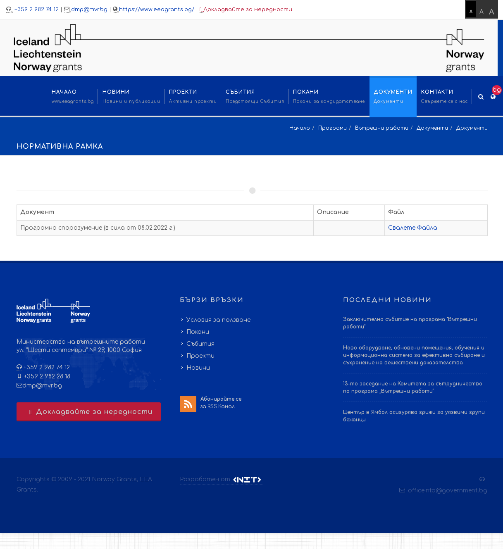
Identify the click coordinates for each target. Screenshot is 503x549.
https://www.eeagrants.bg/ (156, 9)
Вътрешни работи (381, 128)
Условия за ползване (218, 320)
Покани (197, 332)
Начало (299, 128)
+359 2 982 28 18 (46, 376)
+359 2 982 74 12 (36, 9)
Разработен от (221, 479)
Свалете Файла (412, 228)
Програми (332, 128)
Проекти (200, 356)
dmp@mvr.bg (89, 9)
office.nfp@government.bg (447, 490)
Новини (198, 368)
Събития (200, 344)
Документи (432, 128)
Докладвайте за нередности (246, 10)
